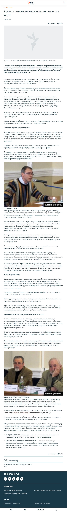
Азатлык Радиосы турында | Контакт (15, 493)
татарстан (7, 8)
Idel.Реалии (40, 510)
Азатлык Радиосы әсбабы (42, 504)
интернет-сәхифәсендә (20, 413)
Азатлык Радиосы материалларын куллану (47, 490)
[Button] (51, 23)
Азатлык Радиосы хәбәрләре (12, 504)
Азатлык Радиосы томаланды (13, 490)
